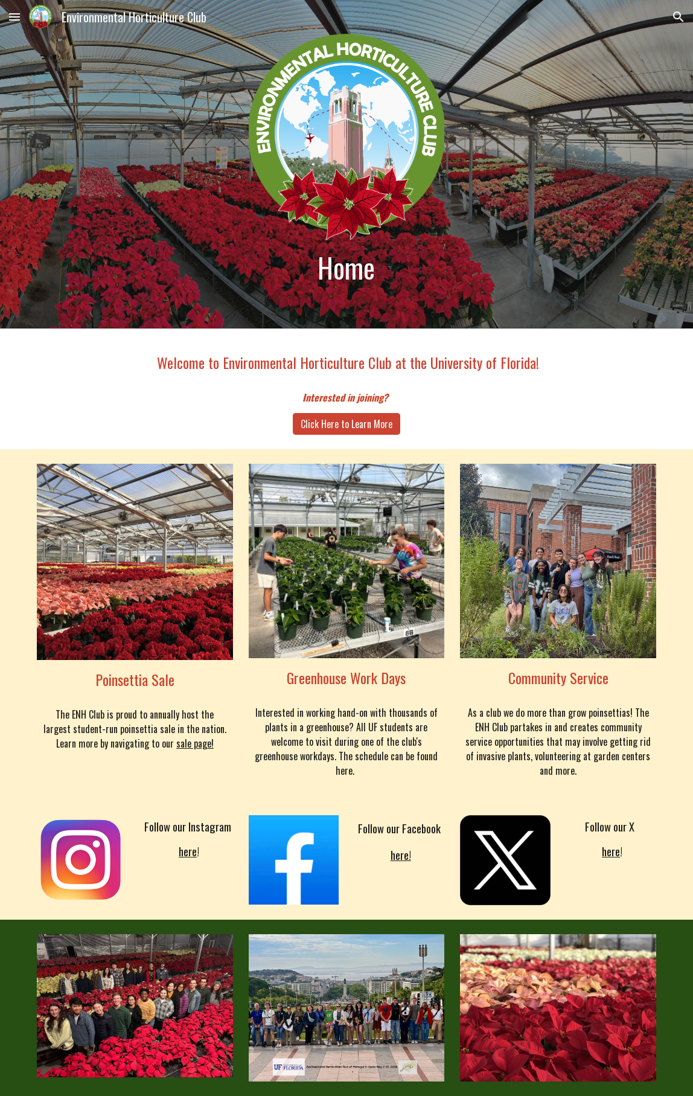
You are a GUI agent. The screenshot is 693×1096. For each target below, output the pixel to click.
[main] (346, 267)
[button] (14, 16)
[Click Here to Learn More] (346, 424)
